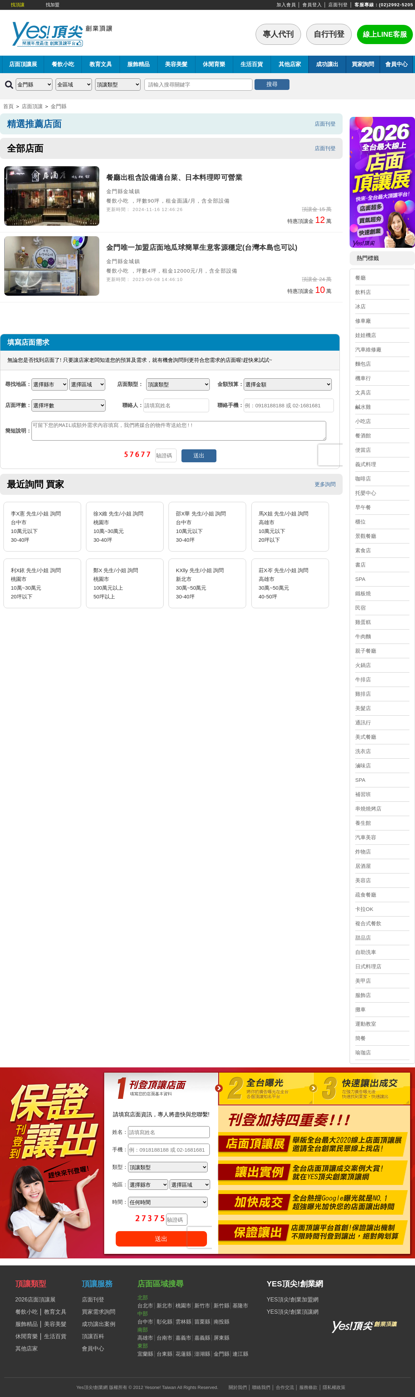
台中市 (145, 1322)
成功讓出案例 (98, 1324)
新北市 (164, 1305)
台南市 (164, 1338)
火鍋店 (363, 665)
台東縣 (164, 1354)
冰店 (360, 306)
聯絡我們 (261, 1387)
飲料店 (363, 292)
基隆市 (240, 1305)
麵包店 (363, 364)
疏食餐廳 (365, 895)
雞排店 (363, 694)
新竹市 (202, 1305)
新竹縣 (221, 1305)
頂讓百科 (93, 1336)
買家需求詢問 (98, 1312)
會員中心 (396, 64)
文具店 (363, 392)
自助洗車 (365, 952)
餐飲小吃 (63, 64)
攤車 (360, 1009)
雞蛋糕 (363, 622)
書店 (360, 565)
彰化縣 (164, 1322)
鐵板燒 (363, 593)
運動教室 (365, 1024)
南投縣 (221, 1322)
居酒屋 (363, 866)
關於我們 (238, 1387)
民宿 (360, 608)
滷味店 (363, 765)
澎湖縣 (202, 1354)
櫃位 (360, 522)
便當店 (363, 450)
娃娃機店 (365, 335)
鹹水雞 (363, 407)
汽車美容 (365, 837)
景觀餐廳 (365, 536)
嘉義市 (183, 1338)
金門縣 (58, 106)
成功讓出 (327, 64)
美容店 (363, 880)
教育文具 (101, 64)
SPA (360, 579)
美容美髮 (176, 64)
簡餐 (360, 1038)
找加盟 (52, 4)
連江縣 (240, 1354)
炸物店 (363, 852)
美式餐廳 (365, 737)
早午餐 (363, 507)
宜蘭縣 (145, 1354)
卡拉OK (364, 909)
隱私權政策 (334, 1387)
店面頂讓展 (23, 64)
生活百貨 (252, 64)
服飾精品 (138, 64)
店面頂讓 (32, 106)
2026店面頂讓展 (35, 1300)
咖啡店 (363, 479)
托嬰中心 (365, 493)
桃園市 (183, 1305)
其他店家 (290, 64)
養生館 (363, 823)
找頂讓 (17, 4)
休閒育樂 (214, 64)
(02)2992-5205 (396, 4)
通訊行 (363, 722)
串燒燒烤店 (368, 809)
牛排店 (363, 679)
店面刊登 (338, 4)
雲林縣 (183, 1322)
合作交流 (285, 1387)
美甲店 (363, 981)
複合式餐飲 (368, 923)
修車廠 (363, 321)
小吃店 (363, 421)
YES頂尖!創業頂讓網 (293, 1312)
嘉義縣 (202, 1338)
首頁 (8, 106)
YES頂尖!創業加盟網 (293, 1300)
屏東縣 (221, 1338)
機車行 (363, 378)
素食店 (363, 550)
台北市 (145, 1305)
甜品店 (363, 938)
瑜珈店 (363, 1052)
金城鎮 (131, 191)
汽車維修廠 (368, 349)
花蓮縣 (183, 1354)
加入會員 (286, 4)
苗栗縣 (202, 1322)
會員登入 (312, 4)
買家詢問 (363, 64)
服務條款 (308, 1387)
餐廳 (360, 278)
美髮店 (363, 708)
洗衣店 (363, 751)
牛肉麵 (363, 636)
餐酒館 (363, 435)
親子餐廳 (365, 651)
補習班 (363, 794)
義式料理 (365, 464)
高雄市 (145, 1338)
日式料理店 (368, 966)
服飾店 (363, 995)
